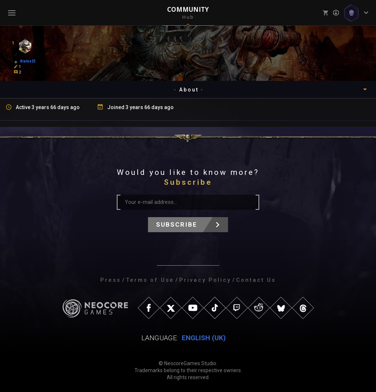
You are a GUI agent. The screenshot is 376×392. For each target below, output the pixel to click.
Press (110, 280)
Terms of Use (150, 280)
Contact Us (256, 280)
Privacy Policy (205, 280)
